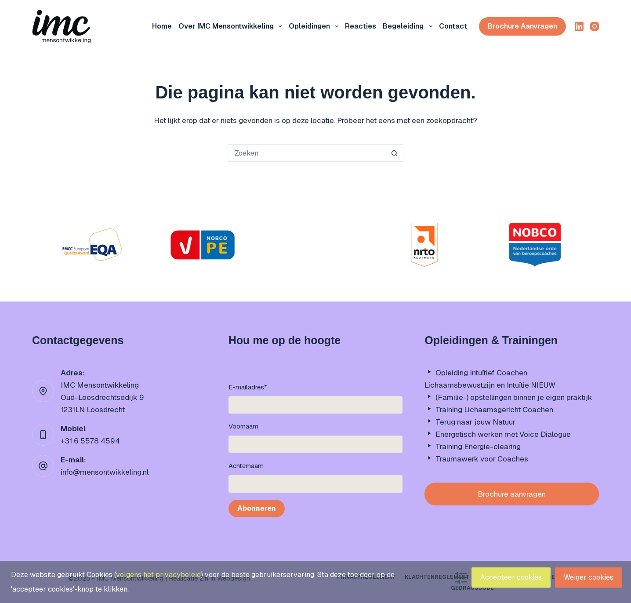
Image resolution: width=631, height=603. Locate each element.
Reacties (360, 26)
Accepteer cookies (511, 577)
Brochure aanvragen (522, 26)
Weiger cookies (588, 577)
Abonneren (256, 508)
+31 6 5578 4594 (90, 441)
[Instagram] (594, 26)
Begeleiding (409, 26)
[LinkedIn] (579, 26)
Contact (453, 26)
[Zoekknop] (394, 153)
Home (162, 26)
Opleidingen (315, 26)
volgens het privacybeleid (158, 574)
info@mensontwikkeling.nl (105, 472)
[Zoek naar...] (307, 153)
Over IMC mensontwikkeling (232, 26)
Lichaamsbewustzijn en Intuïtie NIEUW (489, 385)
